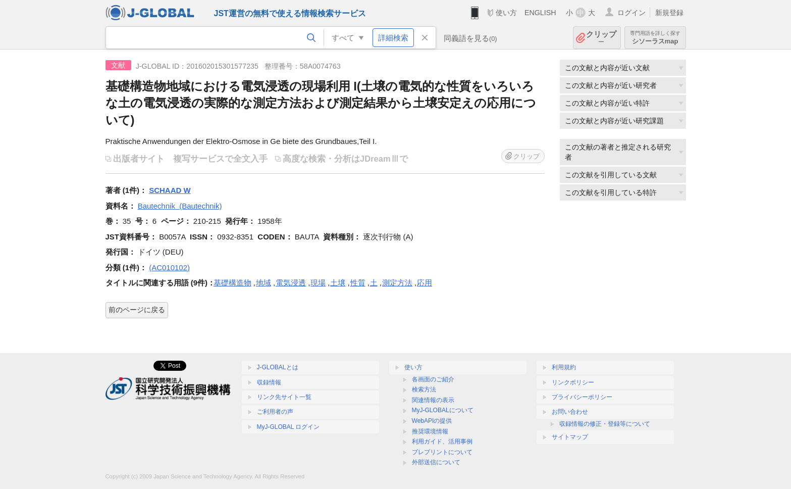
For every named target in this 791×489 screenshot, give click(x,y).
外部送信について (436, 462)
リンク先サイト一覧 (284, 397)
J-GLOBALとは (277, 367)
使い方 (506, 13)
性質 (357, 282)
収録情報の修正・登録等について (604, 423)
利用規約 (564, 367)
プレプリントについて (442, 452)
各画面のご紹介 (433, 379)
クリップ (601, 37)
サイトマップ (570, 437)
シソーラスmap (655, 37)
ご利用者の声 (275, 411)
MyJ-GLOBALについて (442, 410)
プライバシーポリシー (582, 397)
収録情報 (269, 382)
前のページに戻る (137, 310)
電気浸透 (291, 282)
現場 (318, 282)
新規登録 (669, 13)
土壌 (337, 282)
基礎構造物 (232, 282)
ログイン (631, 13)
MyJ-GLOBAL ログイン (288, 426)
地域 (263, 282)
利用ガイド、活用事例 (442, 441)
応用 (424, 282)
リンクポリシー (573, 382)
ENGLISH (540, 13)
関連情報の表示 (433, 400)
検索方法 (424, 389)
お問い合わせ (570, 411)
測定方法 (397, 282)
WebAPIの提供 (432, 420)
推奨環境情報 (430, 431)
